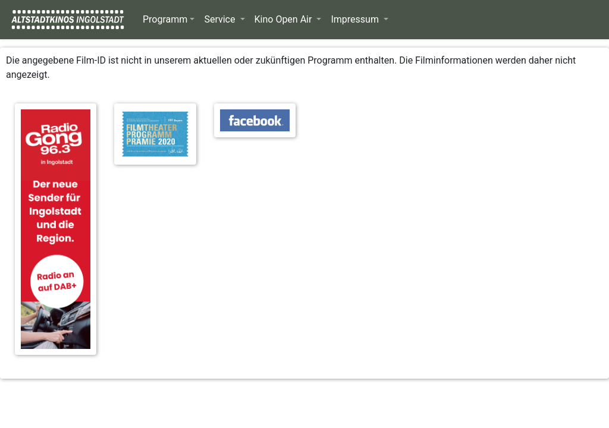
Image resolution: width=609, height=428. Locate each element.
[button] (168, 20)
